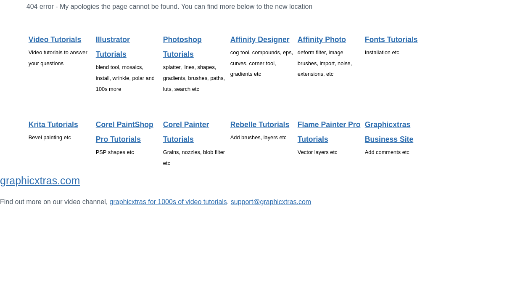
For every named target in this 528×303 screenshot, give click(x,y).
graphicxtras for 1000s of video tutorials (168, 201)
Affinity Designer (260, 39)
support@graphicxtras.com (271, 201)
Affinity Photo (322, 39)
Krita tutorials (53, 124)
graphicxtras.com (40, 180)
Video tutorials (55, 39)
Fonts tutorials (391, 39)
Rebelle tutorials (259, 124)
